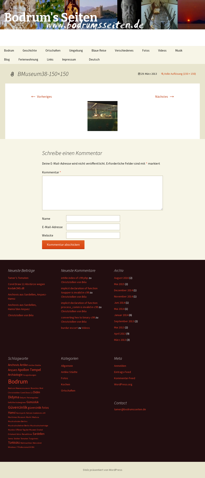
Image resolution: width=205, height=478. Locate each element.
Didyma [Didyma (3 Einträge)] (13, 397)
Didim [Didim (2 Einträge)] (36, 392)
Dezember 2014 (123, 290)
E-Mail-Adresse (52, 227)
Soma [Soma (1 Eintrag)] (10, 438)
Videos (162, 50)
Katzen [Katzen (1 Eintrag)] (29, 413)
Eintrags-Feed (122, 372)
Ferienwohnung (28, 59)
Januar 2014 (121, 315)
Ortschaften (52, 50)
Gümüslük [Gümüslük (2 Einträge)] (32, 402)
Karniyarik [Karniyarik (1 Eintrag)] (21, 413)
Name (46, 219)
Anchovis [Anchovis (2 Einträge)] (13, 365)
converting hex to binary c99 (78, 317)
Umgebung (76, 50)
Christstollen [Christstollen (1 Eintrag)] (14, 392)
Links (50, 59)
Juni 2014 (119, 302)
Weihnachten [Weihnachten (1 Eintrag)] (26, 443)
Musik (178, 50)
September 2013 (124, 321)
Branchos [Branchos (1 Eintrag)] (35, 388)
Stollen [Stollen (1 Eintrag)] (17, 438)
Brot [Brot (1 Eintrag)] (41, 388)
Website (47, 235)
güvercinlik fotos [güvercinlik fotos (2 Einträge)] (38, 407)
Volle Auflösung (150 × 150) (180, 74)
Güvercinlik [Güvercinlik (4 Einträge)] (17, 407)
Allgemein (67, 366)
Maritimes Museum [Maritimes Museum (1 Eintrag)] (16, 417)
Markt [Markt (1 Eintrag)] (28, 417)
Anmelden (120, 366)
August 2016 (121, 278)
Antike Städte (69, 372)
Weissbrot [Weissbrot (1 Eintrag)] (37, 443)
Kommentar (51, 172)
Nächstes (165, 96)
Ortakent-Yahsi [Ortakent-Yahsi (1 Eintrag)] (14, 434)
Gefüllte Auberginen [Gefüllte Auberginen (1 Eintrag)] (17, 402)
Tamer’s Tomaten (18, 278)
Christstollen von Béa (20, 315)
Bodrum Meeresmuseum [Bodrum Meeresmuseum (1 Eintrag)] (19, 388)
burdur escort (69, 328)
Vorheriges (41, 96)
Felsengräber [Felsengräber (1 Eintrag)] (32, 397)
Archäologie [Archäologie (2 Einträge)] (15, 375)
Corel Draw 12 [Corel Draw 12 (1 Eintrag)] (26, 392)
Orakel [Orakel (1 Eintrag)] (40, 429)
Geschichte (30, 50)
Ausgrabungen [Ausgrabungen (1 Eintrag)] (29, 375)
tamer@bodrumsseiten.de (130, 409)
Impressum (69, 59)
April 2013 (120, 333)
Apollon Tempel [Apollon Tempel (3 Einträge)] (29, 369)
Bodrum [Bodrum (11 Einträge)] (18, 381)
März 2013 (120, 340)
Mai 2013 (119, 327)
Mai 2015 (119, 284)
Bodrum (9, 50)
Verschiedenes (124, 50)
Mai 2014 (119, 309)
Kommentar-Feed (124, 378)
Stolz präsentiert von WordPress (102, 470)
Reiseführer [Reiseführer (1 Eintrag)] (27, 434)
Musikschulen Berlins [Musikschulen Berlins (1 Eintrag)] (17, 421)
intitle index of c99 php (74, 278)
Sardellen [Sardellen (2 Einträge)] (38, 434)
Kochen (65, 384)
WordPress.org (123, 384)
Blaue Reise (98, 50)
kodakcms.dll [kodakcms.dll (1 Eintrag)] (39, 413)
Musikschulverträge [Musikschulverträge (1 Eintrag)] (39, 425)
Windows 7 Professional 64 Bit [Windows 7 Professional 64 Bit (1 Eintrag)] (21, 447)
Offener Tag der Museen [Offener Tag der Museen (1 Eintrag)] (26, 429)
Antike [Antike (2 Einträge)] (24, 365)
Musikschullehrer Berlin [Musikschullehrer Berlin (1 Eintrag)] (19, 425)
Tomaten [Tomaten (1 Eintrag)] (24, 438)
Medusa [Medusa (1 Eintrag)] (35, 417)
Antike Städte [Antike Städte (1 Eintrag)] (34, 365)
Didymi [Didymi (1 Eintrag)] (23, 397)
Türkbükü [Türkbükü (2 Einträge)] (14, 442)
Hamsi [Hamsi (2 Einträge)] (12, 412)
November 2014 (123, 296)
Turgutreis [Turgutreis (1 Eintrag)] (33, 438)
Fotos (146, 50)
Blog (7, 59)
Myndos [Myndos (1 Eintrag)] (11, 429)
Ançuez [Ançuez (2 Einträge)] (12, 370)
